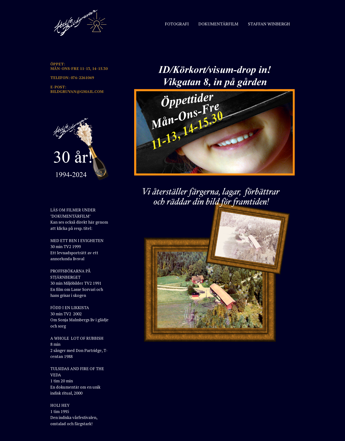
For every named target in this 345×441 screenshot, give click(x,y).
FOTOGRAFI (177, 24)
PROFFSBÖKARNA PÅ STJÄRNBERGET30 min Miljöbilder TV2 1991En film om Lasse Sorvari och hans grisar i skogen (76, 283)
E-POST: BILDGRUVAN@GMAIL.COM (77, 89)
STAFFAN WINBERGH (269, 24)
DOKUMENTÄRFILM (218, 24)
